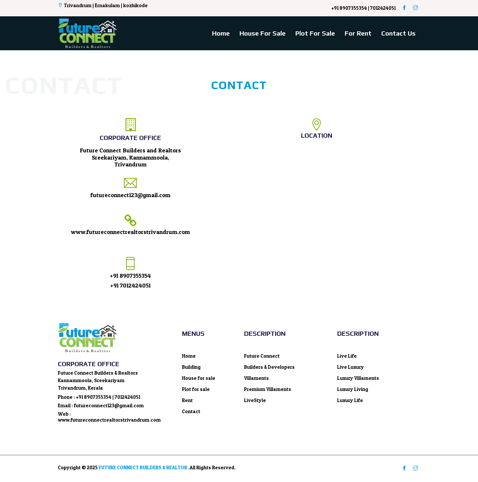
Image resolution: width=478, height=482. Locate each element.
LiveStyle (255, 400)
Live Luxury (350, 367)
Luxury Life (350, 400)
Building (191, 367)
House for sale (262, 33)
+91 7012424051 (130, 285)
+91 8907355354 (130, 275)
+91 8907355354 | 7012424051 (363, 8)
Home (221, 33)
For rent (358, 33)
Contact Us (398, 33)
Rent (187, 400)
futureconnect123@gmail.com (131, 195)
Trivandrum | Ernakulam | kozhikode (103, 5)
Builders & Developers (269, 367)
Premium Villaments (267, 389)
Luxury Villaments (358, 378)
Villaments (256, 378)
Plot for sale (315, 33)
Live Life (347, 356)
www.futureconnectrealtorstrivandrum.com (130, 231)
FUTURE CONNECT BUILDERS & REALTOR (143, 467)
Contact (191, 411)
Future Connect (262, 356)
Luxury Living (352, 389)
